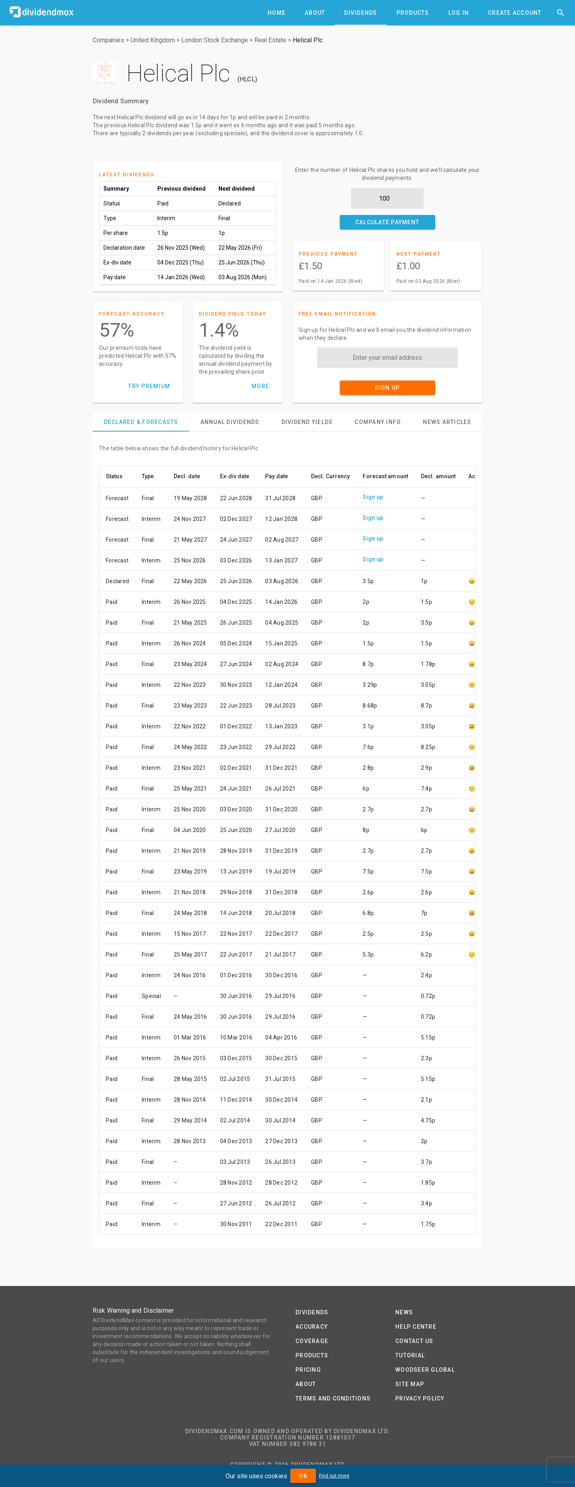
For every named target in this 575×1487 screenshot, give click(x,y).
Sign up (373, 497)
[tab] (276, 13)
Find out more (334, 1476)
